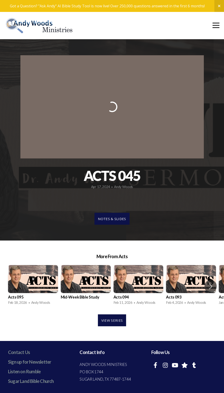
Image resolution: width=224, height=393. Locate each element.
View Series (112, 320)
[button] (210, 286)
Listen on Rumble (24, 371)
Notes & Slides (112, 218)
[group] (33, 286)
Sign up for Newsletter (29, 362)
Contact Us (19, 352)
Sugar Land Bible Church (31, 381)
